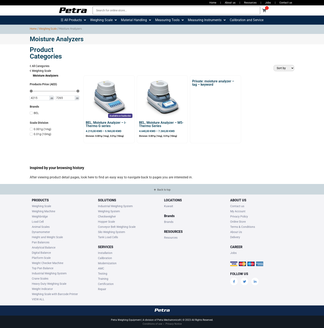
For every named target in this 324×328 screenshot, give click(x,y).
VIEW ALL (38, 299)
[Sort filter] (284, 68)
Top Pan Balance (42, 268)
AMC (101, 268)
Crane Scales (40, 278)
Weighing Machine (43, 211)
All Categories (39, 66)
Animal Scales (41, 226)
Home (212, 2)
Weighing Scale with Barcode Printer (55, 294)
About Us (236, 232)
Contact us (285, 2)
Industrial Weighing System (49, 273)
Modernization (107, 263)
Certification (106, 284)
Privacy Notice (174, 323)
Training (103, 278)
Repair (102, 289)
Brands (168, 221)
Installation (105, 253)
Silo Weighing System (111, 232)
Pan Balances (40, 242)
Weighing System (109, 211)
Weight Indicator (42, 289)
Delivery (235, 237)
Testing (102, 273)
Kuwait (168, 206)
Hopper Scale (106, 221)
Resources (250, 2)
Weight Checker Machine (47, 263)
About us (230, 2)
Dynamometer (41, 232)
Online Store (238, 221)
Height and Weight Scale (47, 237)
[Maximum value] (65, 98)
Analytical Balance (43, 247)
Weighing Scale (48, 28)
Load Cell (38, 221)
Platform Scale (41, 258)
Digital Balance (41, 252)
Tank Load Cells (108, 237)
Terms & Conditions (242, 226)
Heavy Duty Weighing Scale (49, 283)
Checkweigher (107, 216)
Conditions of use (152, 323)
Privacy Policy (239, 216)
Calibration (105, 258)
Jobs (268, 2)
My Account (237, 211)
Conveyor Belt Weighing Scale (117, 226)
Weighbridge (40, 216)
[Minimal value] (54, 91)
